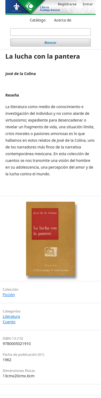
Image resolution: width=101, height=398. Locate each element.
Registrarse (67, 4)
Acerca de (62, 20)
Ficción (9, 294)
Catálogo (38, 20)
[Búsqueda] (50, 32)
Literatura (11, 316)
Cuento (9, 321)
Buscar (51, 42)
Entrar (88, 4)
